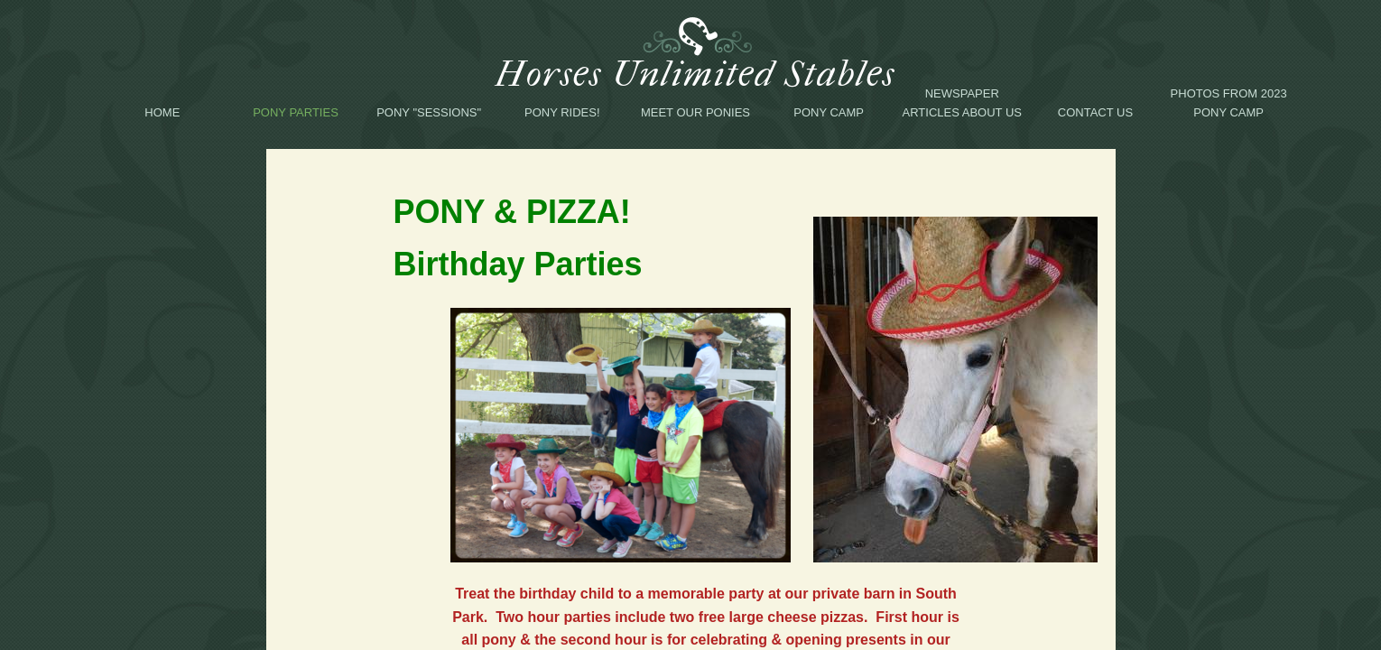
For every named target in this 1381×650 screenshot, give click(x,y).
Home (162, 112)
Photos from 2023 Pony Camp (1229, 103)
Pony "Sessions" (428, 112)
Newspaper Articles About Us (962, 103)
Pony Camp (828, 112)
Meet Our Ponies (695, 112)
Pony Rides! (562, 112)
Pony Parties (295, 112)
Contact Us (1095, 112)
